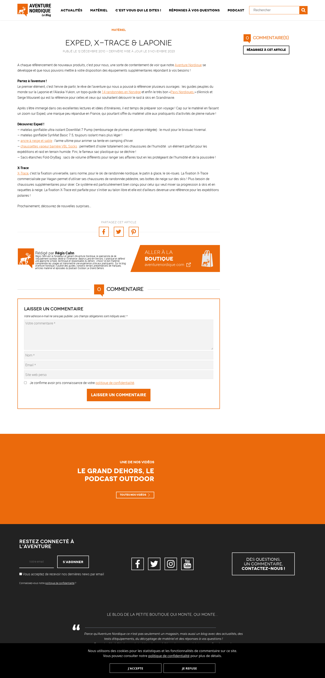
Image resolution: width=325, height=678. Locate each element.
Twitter (154, 564)
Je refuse (189, 668)
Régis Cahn (64, 252)
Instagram (171, 564)
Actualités (71, 10)
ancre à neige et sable (36, 140)
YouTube (187, 564)
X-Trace (22, 173)
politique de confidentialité (168, 656)
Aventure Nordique (188, 65)
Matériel (99, 10)
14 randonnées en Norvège (121, 92)
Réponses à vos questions (194, 10)
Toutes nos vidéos (133, 495)
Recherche (303, 10)
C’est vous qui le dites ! (138, 10)
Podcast (236, 10)
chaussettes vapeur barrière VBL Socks (49, 146)
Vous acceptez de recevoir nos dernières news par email (61, 574)
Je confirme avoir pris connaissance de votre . (82, 382)
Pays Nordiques (182, 92)
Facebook (137, 564)
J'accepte (135, 668)
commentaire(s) (266, 37)
